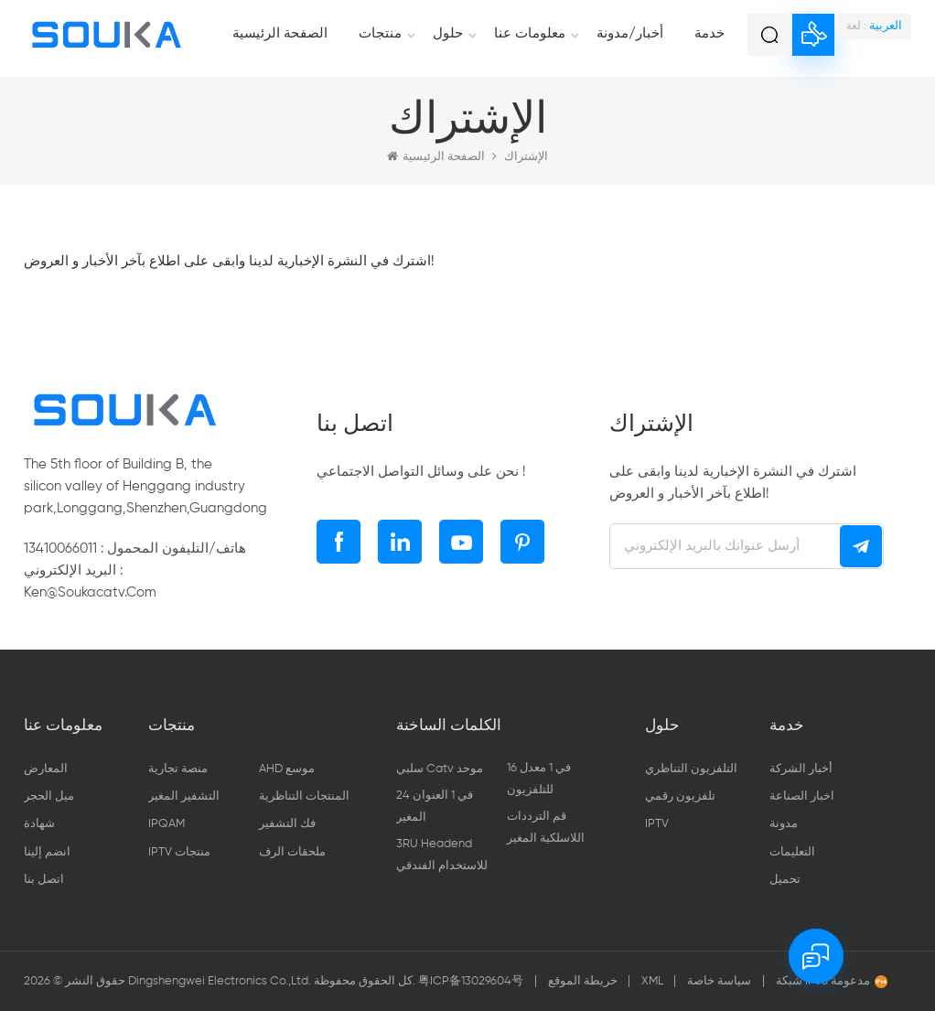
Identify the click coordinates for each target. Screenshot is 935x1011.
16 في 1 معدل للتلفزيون (539, 779)
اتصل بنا (44, 880)
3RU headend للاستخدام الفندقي (442, 855)
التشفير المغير (184, 796)
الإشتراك (526, 157)
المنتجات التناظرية (304, 796)
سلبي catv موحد (439, 769)
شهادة (39, 824)
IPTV (657, 824)
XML (653, 981)
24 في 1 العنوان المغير (434, 806)
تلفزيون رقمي (680, 796)
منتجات (380, 33)
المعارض (46, 769)
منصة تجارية (178, 769)
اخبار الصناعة (801, 796)
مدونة (783, 824)
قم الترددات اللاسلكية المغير (546, 827)
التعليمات (792, 852)
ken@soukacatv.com (90, 592)
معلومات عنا (529, 33)
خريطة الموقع (584, 981)
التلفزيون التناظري (691, 769)
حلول (448, 33)
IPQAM (166, 824)
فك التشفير (287, 824)
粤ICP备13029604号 (470, 981)
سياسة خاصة (719, 981)
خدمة (709, 33)
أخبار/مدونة (629, 33)
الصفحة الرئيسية (280, 33)
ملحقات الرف (292, 852)
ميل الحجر (49, 796)
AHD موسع (287, 769)
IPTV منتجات (179, 852)
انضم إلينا (47, 852)
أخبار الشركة (801, 769)
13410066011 (60, 548)
